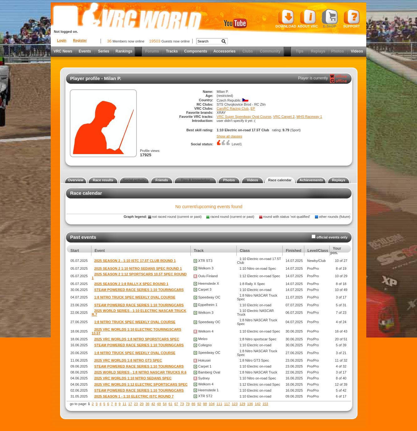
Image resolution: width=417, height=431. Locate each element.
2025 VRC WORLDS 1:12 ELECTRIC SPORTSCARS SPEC (141, 384)
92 (199, 404)
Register (80, 40)
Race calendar (280, 180)
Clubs (247, 51)
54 (165, 404)
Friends (162, 180)
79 (187, 404)
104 (211, 404)
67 (176, 404)
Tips (299, 51)
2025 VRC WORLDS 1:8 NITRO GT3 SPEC (128, 360)
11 (124, 404)
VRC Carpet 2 (283, 116)
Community (270, 51)
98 (205, 404)
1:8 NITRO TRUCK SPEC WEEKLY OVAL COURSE (134, 297)
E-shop (329, 18)
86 (193, 404)
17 (130, 404)
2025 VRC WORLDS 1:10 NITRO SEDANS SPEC (133, 378)
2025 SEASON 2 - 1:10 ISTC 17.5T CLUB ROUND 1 (135, 261)
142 (257, 404)
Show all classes (229, 136)
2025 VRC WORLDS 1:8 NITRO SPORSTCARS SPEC (136, 339)
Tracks (172, 51)
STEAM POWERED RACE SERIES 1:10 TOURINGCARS (139, 290)
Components (195, 51)
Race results (103, 180)
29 (141, 404)
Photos (337, 51)
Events (85, 51)
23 (136, 404)
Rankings (124, 51)
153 (265, 404)
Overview (75, 180)
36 (147, 404)
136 (250, 404)
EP (252, 108)
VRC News (63, 51)
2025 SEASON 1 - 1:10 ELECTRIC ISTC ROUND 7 (134, 396)
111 (219, 404)
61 (170, 404)
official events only (332, 237)
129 (242, 404)
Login (61, 40)
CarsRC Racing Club (233, 108)
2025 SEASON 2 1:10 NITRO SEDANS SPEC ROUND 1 (138, 268)
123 (234, 404)
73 (182, 404)
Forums (152, 51)
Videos (357, 51)
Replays (318, 51)
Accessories (225, 51)
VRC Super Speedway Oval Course (244, 116)
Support (351, 18)
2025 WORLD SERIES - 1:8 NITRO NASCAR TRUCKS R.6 (140, 372)
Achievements (311, 180)
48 (159, 404)
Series (103, 51)
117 (227, 404)
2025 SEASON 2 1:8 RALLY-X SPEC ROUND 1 (131, 284)
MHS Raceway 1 (309, 116)
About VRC (307, 18)
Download (285, 18)
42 (153, 404)
